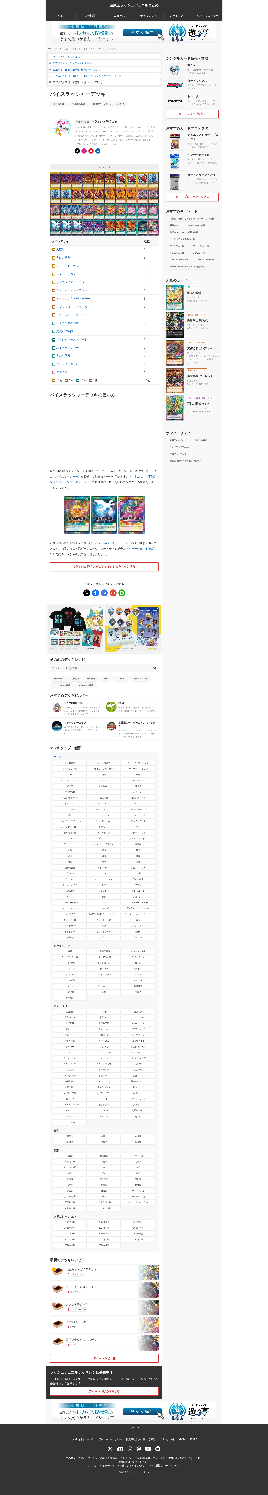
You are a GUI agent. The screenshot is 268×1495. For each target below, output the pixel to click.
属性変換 (138, 986)
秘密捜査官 (70, 867)
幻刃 (70, 855)
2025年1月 (138, 1233)
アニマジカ (138, 884)
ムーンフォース (138, 925)
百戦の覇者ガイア (198, 404)
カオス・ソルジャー (69, 908)
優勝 (70, 951)
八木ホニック (138, 1023)
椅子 (138, 850)
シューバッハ (70, 1122)
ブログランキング (178, 453)
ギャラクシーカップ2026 (64, 56)
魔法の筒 (61, 372)
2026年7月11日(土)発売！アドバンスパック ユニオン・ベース (85, 76)
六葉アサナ (104, 1046)
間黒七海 (104, 1034)
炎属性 (70, 1141)
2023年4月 (104, 1222)
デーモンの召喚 (70, 768)
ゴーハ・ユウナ (103, 1081)
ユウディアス (70, 1063)
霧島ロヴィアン (138, 1081)
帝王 (70, 774)
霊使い (75, 678)
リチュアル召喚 (140, 678)
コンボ (138, 962)
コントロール (103, 962)
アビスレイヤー (138, 867)
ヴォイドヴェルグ (103, 821)
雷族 (70, 1173)
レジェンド (104, 890)
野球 (138, 861)
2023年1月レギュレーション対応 (109, 103)
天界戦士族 (70, 1207)
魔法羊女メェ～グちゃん (138, 908)
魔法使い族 (70, 1161)
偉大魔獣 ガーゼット (200, 376)
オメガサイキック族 (138, 1202)
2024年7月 (70, 1233)
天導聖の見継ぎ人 (198, 321)
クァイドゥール (138, 1098)
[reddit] (158, 1448)
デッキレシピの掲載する (104, 1391)
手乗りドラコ (70, 919)
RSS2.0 (193, 1439)
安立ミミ (70, 1029)
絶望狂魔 (91, 678)
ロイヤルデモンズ (138, 809)
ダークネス (104, 838)
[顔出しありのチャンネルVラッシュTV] (97, 151)
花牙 (104, 861)
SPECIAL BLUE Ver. (179, 259)
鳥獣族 (138, 1179)
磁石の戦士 (104, 786)
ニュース (119, 16)
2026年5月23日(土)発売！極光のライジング (75, 69)
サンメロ (70, 974)
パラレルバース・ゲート (71, 339)
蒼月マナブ (104, 1069)
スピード (120, 678)
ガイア (70, 786)
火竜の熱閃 (63, 356)
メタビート (138, 968)
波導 (138, 855)
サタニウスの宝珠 (67, 323)
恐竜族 (70, 1184)
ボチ (70, 1052)
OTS (104, 902)
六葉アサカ (70, 1087)
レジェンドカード (201, 252)
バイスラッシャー (67, 348)
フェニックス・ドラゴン (71, 290)
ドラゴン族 (59, 103)
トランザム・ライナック (69, 821)
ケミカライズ (103, 832)
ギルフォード (138, 780)
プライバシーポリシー (109, 1439)
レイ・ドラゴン (66, 274)
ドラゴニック (138, 803)
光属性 (104, 1136)
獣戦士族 (104, 1155)
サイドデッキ (138, 957)
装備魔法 (70, 997)
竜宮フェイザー (103, 1093)
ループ (138, 974)
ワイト (104, 791)
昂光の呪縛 (194, 293)
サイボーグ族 (103, 1207)
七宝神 (138, 873)
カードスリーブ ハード (201, 175)
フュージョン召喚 (62, 685)
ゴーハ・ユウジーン (138, 1052)
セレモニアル (138, 890)
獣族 (104, 1173)
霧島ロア (104, 1017)
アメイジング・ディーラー (73, 298)
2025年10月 (138, 1239)
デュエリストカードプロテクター (202, 137)
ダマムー (70, 1116)
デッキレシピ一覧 (104, 1358)
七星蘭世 (70, 1023)
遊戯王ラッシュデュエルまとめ (134, 5)
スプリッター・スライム (71, 307)
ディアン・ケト (103, 809)
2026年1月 (70, 1245)
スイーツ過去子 (103, 1040)
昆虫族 (70, 1179)
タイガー (70, 1046)
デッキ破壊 (70, 980)
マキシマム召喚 (86, 685)
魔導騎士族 (70, 1202)
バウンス (138, 980)
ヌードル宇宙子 (70, 1040)
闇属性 (70, 1136)
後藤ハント (70, 1034)
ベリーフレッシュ (103, 879)
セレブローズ (70, 838)
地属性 (104, 1141)
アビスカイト (103, 867)
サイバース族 (138, 1190)
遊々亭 (191, 65)
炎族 (104, 1167)
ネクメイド (70, 914)
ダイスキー (70, 879)
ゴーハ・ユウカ (70, 1058)
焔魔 (104, 774)
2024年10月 (103, 1233)
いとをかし (138, 896)
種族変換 (70, 991)
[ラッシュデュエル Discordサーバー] (120, 1448)
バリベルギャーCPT (70, 1104)
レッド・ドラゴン (67, 266)
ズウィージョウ (103, 1063)
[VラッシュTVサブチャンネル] (91, 151)
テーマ (57, 757)
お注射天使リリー (69, 797)
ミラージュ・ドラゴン (70, 315)
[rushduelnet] (130, 1448)
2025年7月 (104, 1239)
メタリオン (104, 815)
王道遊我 (70, 1011)
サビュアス (104, 1104)
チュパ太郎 (138, 1069)
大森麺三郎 (104, 1023)
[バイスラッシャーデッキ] (86, 592)
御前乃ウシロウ (138, 1029)
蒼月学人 (138, 1011)
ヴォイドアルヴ (103, 931)
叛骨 (138, 919)
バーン (70, 986)
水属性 (138, 1136)
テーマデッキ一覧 (196, 225)
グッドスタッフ (103, 974)
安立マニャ (138, 1075)
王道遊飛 (138, 1063)
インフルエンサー (207, 16)
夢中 (104, 884)
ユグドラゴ (70, 809)
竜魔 (104, 991)
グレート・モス (103, 919)
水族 (138, 1167)
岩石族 (70, 1190)
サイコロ (104, 968)
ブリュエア (138, 1104)
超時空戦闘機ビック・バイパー (104, 914)
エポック (70, 1098)
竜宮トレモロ (70, 1093)
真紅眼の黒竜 (103, 762)
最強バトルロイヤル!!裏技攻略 (184, 232)
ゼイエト (70, 1110)
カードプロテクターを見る (192, 197)
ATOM (181, 1439)
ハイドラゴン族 (103, 1202)
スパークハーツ (70, 925)
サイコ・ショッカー (103, 768)
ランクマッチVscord (179, 447)
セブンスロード (138, 797)
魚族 (138, 1173)
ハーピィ (104, 780)
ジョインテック (138, 821)
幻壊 (104, 855)
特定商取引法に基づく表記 (140, 1439)
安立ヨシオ (104, 1029)
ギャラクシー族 (138, 1196)
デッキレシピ (148, 16)
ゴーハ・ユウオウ (103, 1058)
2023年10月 (70, 1227)
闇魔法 (138, 991)
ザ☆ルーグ (138, 1087)
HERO (138, 786)
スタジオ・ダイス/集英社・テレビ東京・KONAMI (150, 1458)
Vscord (176, 1465)
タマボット (104, 826)
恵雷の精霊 (138, 879)
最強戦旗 (104, 797)
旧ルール (138, 937)
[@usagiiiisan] (77, 151)
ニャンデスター (70, 1075)
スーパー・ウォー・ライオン (138, 914)
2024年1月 (104, 1227)
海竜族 (104, 1184)
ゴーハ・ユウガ (138, 1058)
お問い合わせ (166, 1439)
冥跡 (104, 925)
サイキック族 (70, 1196)
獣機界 (138, 844)
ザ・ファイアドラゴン (70, 282)
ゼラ (104, 896)
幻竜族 (104, 1196)
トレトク (193, 96)
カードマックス (197, 80)
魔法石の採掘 (64, 331)
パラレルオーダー (103, 986)
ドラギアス (70, 803)
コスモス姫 (104, 908)
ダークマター (70, 844)
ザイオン (104, 1098)
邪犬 (138, 826)
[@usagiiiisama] (84, 151)
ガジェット (138, 791)
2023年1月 (70, 1222)
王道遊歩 (70, 1069)
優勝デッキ (59, 678)
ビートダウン (70, 962)
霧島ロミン (70, 1017)
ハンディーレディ (69, 902)
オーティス (138, 1017)
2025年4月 (70, 1239)
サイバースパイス (138, 838)
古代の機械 (70, 791)
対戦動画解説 (78, 103)
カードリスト (178, 16)
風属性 (138, 1141)
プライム (70, 873)
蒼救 (106, 678)
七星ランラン (103, 1087)
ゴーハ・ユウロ (103, 1052)
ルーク (104, 1011)
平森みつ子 (104, 1075)
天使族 (104, 1161)
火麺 (70, 850)
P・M (70, 896)
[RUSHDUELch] (148, 1448)
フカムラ (104, 1110)
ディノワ (104, 1116)
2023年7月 (138, 1222)
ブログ (61, 16)
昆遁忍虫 (70, 890)
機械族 (104, 1190)
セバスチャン (138, 1034)
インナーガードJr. (198, 155)
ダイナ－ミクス (70, 884)
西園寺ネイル (138, 1040)
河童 (70, 861)
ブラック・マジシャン (138, 762)
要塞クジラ (70, 931)
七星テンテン (138, 1110)
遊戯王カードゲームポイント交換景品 (187, 266)
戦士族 (70, 1155)
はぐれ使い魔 (70, 832)
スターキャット (138, 832)
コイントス (70, 968)
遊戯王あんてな (177, 440)
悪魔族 (138, 1161)
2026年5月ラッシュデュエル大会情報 (71, 63)
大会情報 (90, 16)
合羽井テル (70, 1081)
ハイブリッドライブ (103, 844)
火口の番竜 (63, 258)
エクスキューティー (69, 780)
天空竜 (60, 249)
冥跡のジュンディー (199, 348)
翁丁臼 (138, 1116)
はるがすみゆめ (200, 440)
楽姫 (104, 850)
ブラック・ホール (67, 364)
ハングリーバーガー (138, 902)
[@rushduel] (110, 1448)
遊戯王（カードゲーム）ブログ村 (185, 460)
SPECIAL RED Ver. (205, 259)
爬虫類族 (104, 1179)
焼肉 (70, 815)
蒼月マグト (138, 1093)
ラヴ (104, 873)
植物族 (138, 1184)
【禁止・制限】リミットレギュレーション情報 (192, 218)
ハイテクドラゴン (69, 826)
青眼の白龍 (70, 762)
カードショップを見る (192, 114)
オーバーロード (138, 815)
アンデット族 (70, 1167)
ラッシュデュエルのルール (182, 239)
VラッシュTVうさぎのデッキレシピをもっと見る (104, 566)
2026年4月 (104, 1245)
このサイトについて (82, 1439)
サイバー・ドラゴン (138, 768)
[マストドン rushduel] (138, 1448)
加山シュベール (138, 1046)
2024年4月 (138, 1227)
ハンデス (104, 980)
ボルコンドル (103, 803)
